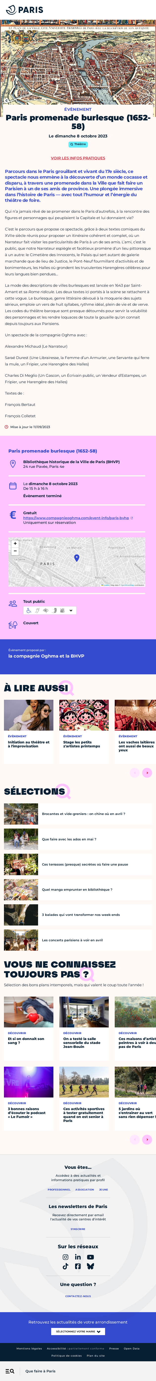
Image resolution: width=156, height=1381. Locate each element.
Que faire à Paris (40, 1371)
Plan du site (96, 1355)
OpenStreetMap (127, 585)
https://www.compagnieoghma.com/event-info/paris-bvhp (76, 518)
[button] (76, 558)
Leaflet (105, 585)
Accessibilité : (75, 1348)
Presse (114, 1348)
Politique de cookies (66, 1355)
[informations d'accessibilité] (50, 610)
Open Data (132, 1348)
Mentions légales (29, 1348)
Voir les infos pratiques (78, 158)
